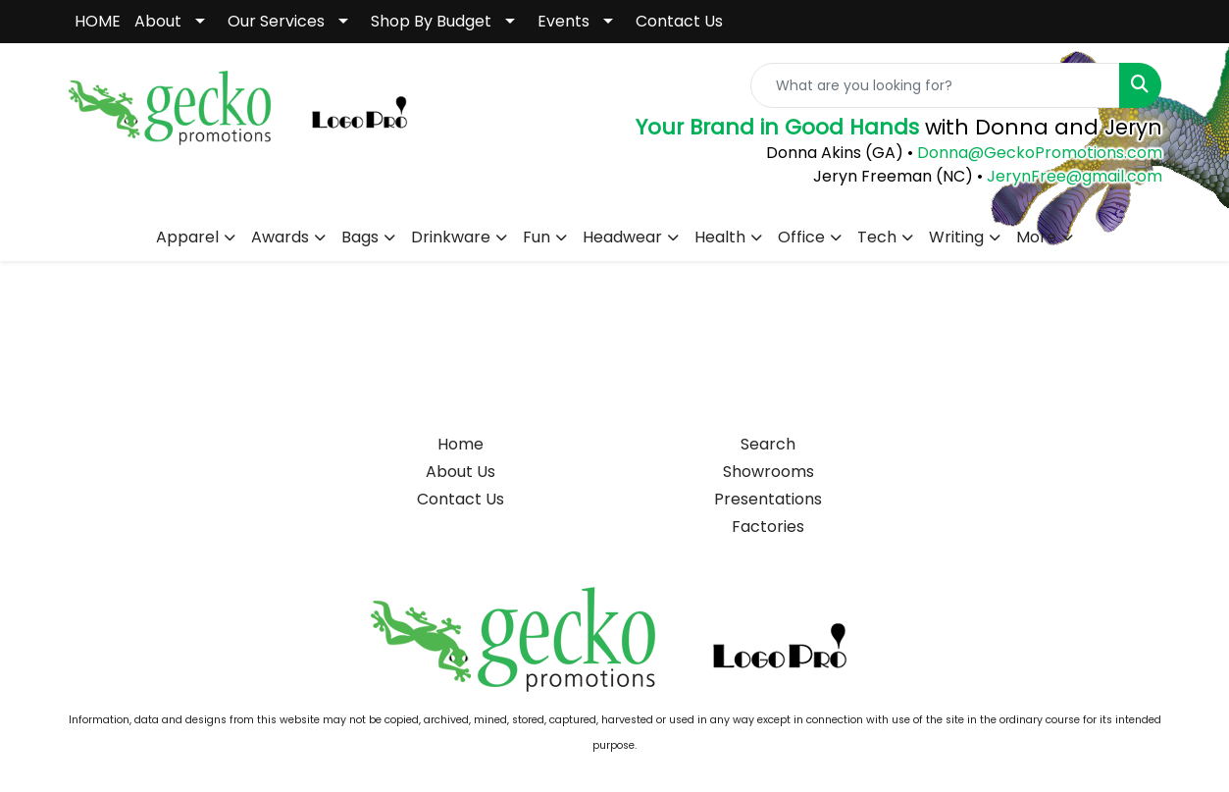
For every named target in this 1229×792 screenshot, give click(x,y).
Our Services (276, 21)
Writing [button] (956, 237)
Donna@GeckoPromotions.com (1037, 152)
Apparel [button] (187, 237)
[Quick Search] (935, 85)
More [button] (1036, 237)
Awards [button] (280, 237)
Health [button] (719, 237)
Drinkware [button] (450, 237)
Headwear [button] (622, 237)
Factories (768, 526)
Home (460, 444)
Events (563, 21)
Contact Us (679, 21)
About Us (460, 471)
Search (768, 444)
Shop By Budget (431, 21)
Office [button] (801, 237)
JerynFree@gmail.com (1074, 176)
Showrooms (768, 471)
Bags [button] (360, 237)
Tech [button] (876, 237)
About (157, 21)
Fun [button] (536, 237)
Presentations (768, 499)
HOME (98, 21)
